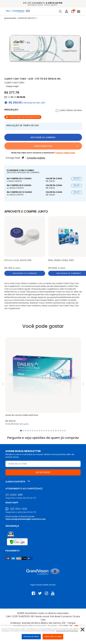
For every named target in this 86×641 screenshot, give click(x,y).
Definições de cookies (31, 636)
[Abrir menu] (78, 11)
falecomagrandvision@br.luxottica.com (25, 519)
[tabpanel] (43, 382)
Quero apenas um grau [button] (71, 110)
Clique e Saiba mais (65, 152)
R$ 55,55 (21, 97)
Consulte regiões (36, 157)
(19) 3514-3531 (18, 509)
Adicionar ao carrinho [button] (43, 137)
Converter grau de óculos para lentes (23, 117)
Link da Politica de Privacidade (67, 631)
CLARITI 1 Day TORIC (14, 83)
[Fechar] (82, 629)
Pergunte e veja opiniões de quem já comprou (43, 437)
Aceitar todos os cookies (53, 636)
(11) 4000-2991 (14, 495)
